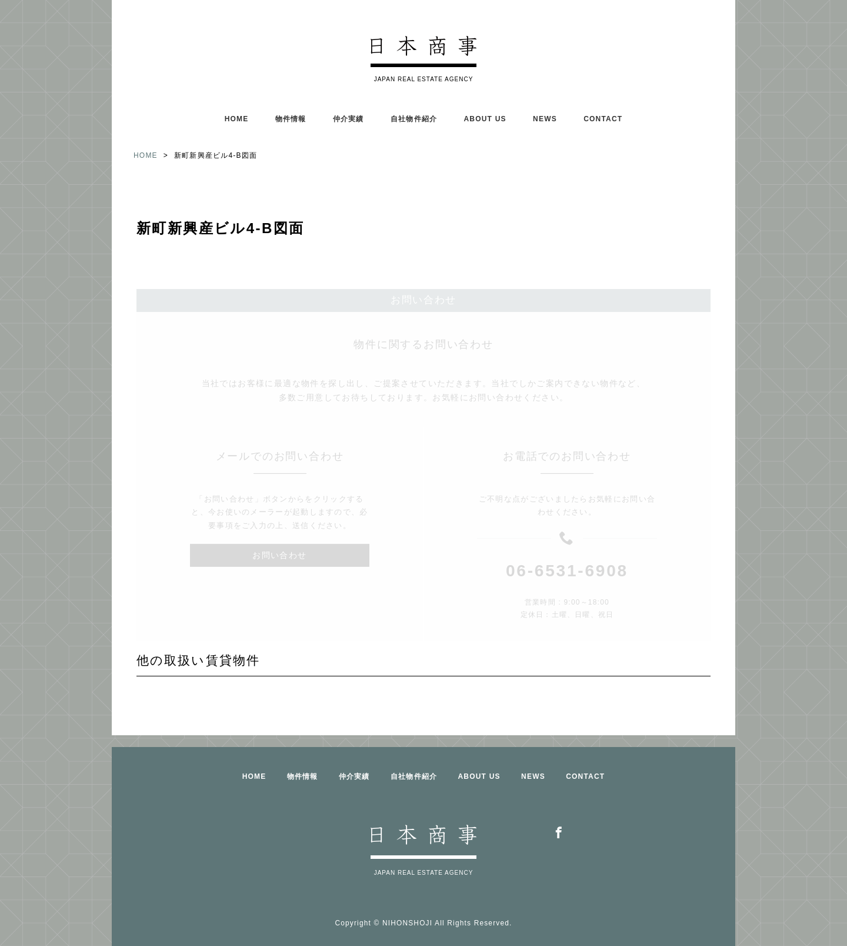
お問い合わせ (279, 535)
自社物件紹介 (414, 119)
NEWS (545, 119)
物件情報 (290, 119)
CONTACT (602, 119)
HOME (237, 119)
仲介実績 (348, 119)
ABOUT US (484, 119)
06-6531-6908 (567, 551)
